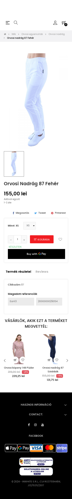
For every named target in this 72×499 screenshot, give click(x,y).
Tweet (42, 213)
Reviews (42, 271)
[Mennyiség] (17, 239)
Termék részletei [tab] (18, 271)
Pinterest (60, 213)
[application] (36, 254)
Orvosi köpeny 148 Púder (19, 368)
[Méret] (29, 226)
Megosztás (22, 213)
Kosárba (42, 240)
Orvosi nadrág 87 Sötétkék (53, 370)
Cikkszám (14, 285)
